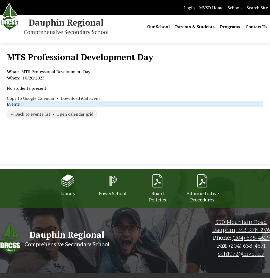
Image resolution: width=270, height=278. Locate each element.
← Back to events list (30, 114)
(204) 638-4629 (251, 238)
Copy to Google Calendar (31, 98)
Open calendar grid (74, 114)
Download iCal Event (80, 98)
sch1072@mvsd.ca (241, 254)
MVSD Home (211, 8)
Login (189, 8)
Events (13, 104)
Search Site (257, 8)
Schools (235, 8)
